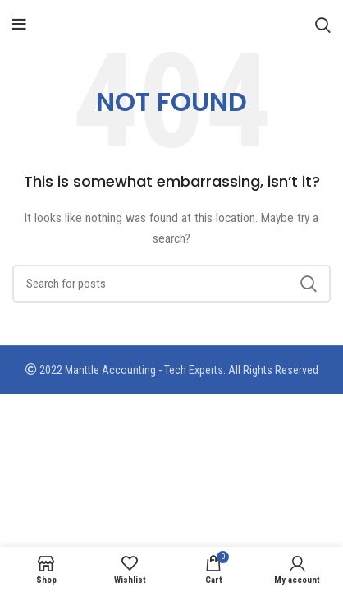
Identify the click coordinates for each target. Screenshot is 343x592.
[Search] (323, 24)
